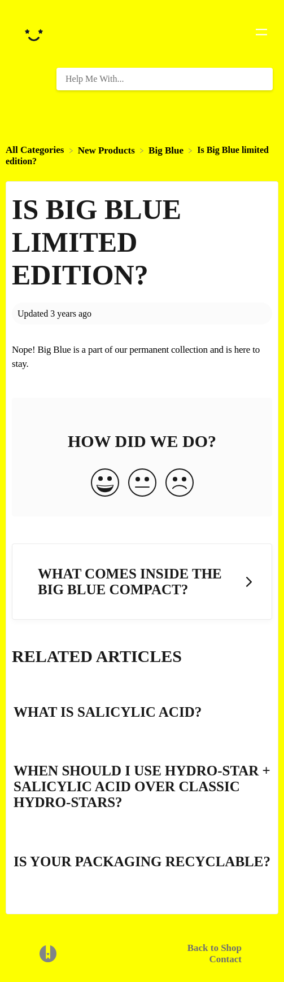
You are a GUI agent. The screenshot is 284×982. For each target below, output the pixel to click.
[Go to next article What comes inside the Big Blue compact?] (142, 581)
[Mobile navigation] (261, 34)
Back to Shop (214, 947)
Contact (225, 959)
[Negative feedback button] (179, 483)
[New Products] (107, 149)
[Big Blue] (167, 149)
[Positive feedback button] (105, 483)
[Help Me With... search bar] (164, 79)
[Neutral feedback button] (142, 483)
